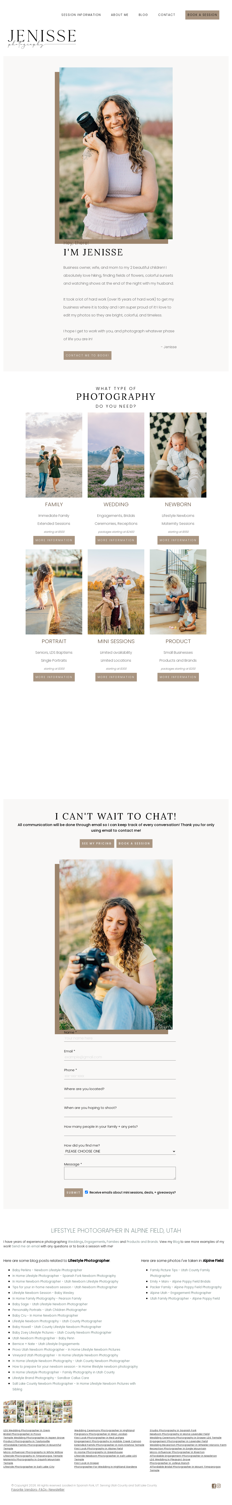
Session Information (81, 15)
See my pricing (97, 843)
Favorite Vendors (24, 1490)
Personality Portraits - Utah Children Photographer (49, 1310)
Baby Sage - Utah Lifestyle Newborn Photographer (50, 1304)
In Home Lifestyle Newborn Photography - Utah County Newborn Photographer (71, 1361)
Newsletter (57, 1490)
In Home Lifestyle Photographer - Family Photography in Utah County (63, 1372)
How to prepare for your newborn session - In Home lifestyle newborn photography (75, 1366)
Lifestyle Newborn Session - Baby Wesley (43, 1293)
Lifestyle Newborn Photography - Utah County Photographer (57, 1321)
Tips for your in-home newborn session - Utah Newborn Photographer (64, 1287)
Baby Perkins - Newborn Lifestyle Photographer (47, 1270)
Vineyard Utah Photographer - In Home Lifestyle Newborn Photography (65, 1355)
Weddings (75, 1242)
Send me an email (26, 1246)
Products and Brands (142, 1242)
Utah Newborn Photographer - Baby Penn (43, 1338)
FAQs (43, 1490)
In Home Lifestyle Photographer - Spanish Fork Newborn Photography (64, 1276)
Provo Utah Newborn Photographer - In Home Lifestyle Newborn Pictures (66, 1349)
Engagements (95, 1242)
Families (113, 1242)
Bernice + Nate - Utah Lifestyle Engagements (46, 1344)
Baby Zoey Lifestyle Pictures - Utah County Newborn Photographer (61, 1332)
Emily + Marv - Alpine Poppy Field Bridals (180, 1281)
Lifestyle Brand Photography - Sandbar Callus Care (50, 1378)
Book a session (202, 15)
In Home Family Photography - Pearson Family (46, 1298)
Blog (143, 15)
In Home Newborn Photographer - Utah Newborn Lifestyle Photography (65, 1281)
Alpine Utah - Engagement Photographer (180, 1293)
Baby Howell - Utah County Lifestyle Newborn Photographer (56, 1327)
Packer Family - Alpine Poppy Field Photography (186, 1287)
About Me (120, 15)
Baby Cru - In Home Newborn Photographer (45, 1315)
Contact (166, 15)
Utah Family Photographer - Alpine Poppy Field (185, 1298)
